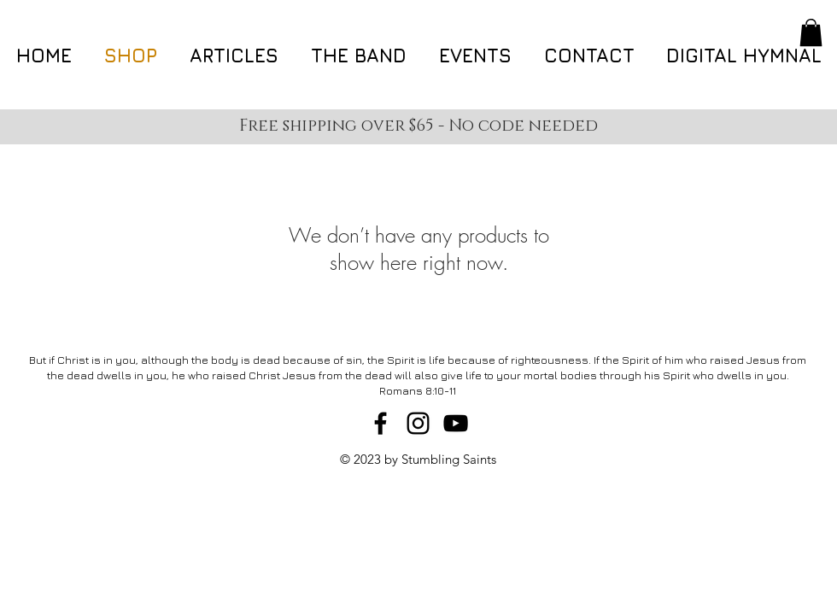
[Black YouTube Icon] (456, 423)
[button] (810, 32)
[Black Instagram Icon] (418, 423)
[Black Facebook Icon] (380, 423)
